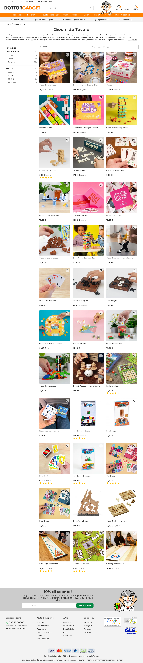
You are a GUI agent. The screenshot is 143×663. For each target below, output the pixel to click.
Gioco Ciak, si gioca (47, 85)
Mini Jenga (111, 431)
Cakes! (109, 85)
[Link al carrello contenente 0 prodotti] (135, 8)
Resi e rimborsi (43, 626)
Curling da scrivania (115, 564)
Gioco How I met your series (85, 128)
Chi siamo (67, 622)
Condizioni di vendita (52, 656)
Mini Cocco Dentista (82, 476)
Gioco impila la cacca (48, 258)
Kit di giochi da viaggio (49, 431)
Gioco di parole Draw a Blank (86, 85)
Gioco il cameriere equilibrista (119, 258)
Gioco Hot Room (80, 215)
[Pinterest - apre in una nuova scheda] (87, 629)
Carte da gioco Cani (115, 170)
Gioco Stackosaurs (47, 386)
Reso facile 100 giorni (45, 20)
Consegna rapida (19, 20)
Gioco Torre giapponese (117, 128)
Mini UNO (43, 476)
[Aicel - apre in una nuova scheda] (130, 620)
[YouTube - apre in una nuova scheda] (87, 632)
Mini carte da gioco (47, 301)
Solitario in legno (80, 301)
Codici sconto (68, 626)
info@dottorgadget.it (27, 1)
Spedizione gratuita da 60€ (75, 20)
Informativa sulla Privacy (89, 656)
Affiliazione (67, 636)
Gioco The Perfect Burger (51, 343)
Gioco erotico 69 (113, 215)
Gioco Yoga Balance (81, 521)
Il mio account (43, 639)
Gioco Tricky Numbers (116, 521)
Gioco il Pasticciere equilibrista (86, 386)
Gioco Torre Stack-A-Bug (84, 258)
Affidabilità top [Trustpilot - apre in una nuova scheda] (126, 20)
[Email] (49, 605)
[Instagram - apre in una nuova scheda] (88, 626)
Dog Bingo (44, 521)
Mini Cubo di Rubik (81, 431)
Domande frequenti (44, 1)
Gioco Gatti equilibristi (49, 215)
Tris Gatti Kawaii (80, 343)
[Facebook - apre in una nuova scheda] (88, 622)
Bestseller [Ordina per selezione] (120, 47)
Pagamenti (41, 629)
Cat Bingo (110, 476)
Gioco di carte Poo (81, 564)
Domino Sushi (45, 128)
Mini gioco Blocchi (47, 170)
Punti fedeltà (68, 629)
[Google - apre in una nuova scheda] (112, 622)
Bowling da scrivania (48, 564)
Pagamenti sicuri (103, 20)
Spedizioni (41, 622)
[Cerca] (71, 8)
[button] (132, 40)
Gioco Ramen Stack (115, 343)
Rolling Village (113, 386)
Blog (65, 632)
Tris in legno (112, 301)
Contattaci (41, 636)
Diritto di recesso (70, 656)
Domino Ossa (79, 170)
